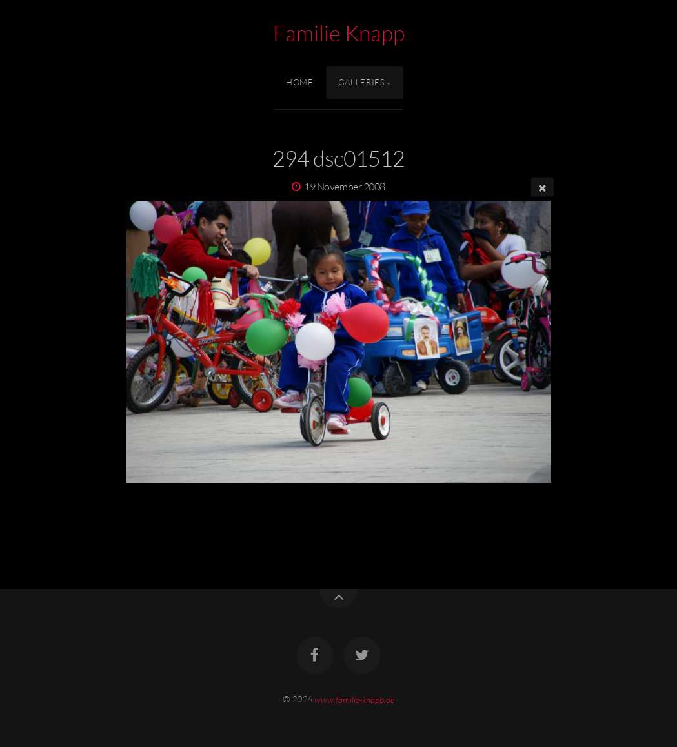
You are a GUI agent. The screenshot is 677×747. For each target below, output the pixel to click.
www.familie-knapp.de (354, 698)
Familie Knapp (339, 32)
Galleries (361, 82)
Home (300, 82)
